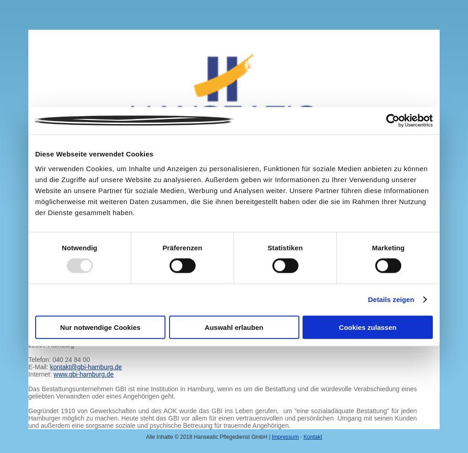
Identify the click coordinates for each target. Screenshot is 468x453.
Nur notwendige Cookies (100, 327)
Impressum (285, 437)
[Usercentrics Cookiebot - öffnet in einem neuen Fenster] (393, 121)
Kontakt (312, 437)
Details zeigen (391, 299)
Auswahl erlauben (234, 327)
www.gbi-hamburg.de (83, 374)
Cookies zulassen (368, 327)
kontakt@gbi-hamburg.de (86, 367)
